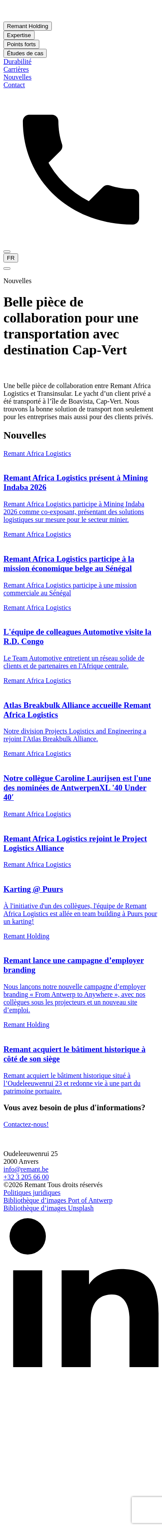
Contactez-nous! (26, 1124)
